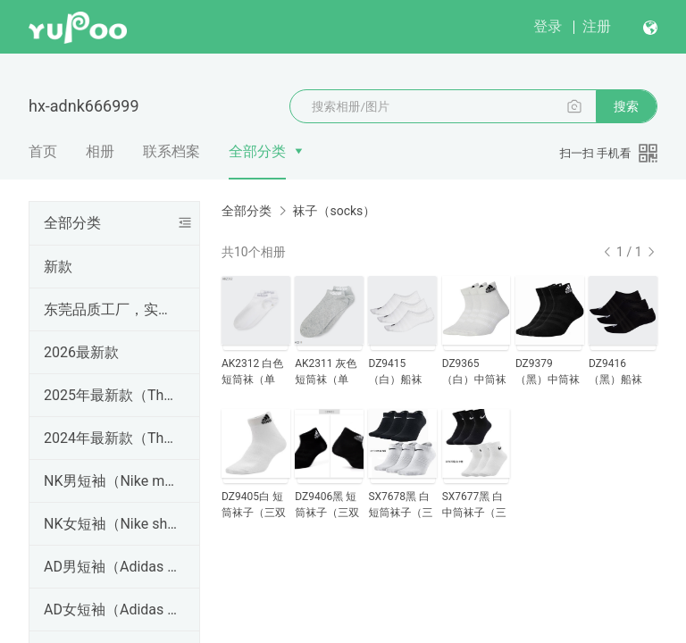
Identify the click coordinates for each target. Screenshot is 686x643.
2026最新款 (81, 352)
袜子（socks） (333, 211)
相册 (100, 151)
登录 (547, 26)
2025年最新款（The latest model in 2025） (111, 395)
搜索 (626, 106)
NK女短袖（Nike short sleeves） (111, 523)
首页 (43, 151)
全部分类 (257, 151)
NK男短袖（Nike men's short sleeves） (111, 480)
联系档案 (171, 151)
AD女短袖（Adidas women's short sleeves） (111, 609)
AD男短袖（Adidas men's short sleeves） (111, 566)
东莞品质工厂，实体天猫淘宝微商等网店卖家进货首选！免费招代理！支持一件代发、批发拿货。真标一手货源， (111, 309)
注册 (596, 26)
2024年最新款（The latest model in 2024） (111, 438)
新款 (58, 266)
